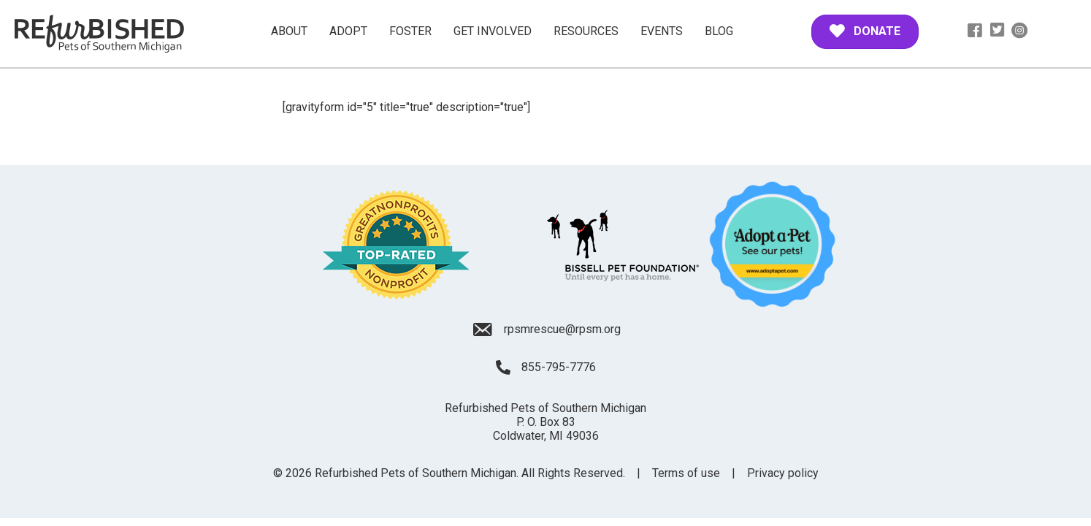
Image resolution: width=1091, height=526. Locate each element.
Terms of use (686, 473)
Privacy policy (783, 473)
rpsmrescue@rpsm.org (562, 329)
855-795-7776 (558, 367)
